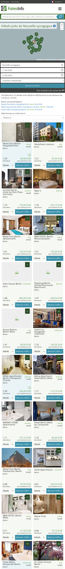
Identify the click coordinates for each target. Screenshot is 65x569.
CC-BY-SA (62, 59)
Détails (8, 165)
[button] (32, 41)
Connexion (5, 2)
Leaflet (39, 59)
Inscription (15, 2)
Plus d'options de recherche (49, 90)
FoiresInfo (12, 8)
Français (59, 2)
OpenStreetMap (51, 59)
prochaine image (30, 132)
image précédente (3, 132)
